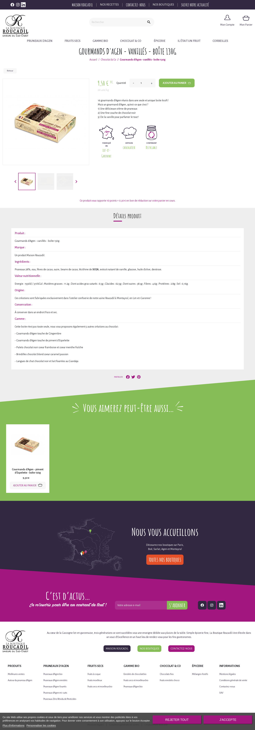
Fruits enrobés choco (170, 680)
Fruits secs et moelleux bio (100, 686)
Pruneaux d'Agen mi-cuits (55, 692)
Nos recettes (109, 4)
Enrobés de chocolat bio (135, 674)
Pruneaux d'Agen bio (52, 674)
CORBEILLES (219, 41)
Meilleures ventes (16, 674)
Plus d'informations (13, 725)
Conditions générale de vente (233, 680)
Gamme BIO (100, 41)
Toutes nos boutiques (165, 559)
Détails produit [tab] (127, 216)
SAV (221, 692)
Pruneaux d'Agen (40, 41)
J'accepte (228, 720)
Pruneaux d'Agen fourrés (54, 686)
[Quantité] (142, 83)
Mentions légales (227, 674)
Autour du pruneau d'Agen (20, 680)
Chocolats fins (167, 674)
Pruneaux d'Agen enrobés (55, 680)
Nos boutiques (163, 4)
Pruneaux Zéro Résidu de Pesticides (59, 699)
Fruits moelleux (95, 680)
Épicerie (159, 41)
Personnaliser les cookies (41, 725)
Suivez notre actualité (195, 4)
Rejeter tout (177, 720)
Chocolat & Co (130, 41)
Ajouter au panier (177, 83)
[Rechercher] (116, 22)
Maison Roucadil (82, 4)
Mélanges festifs (200, 674)
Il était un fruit (188, 41)
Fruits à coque (94, 674)
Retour (10, 71)
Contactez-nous (135, 4)
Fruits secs (72, 41)
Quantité (121, 83)
